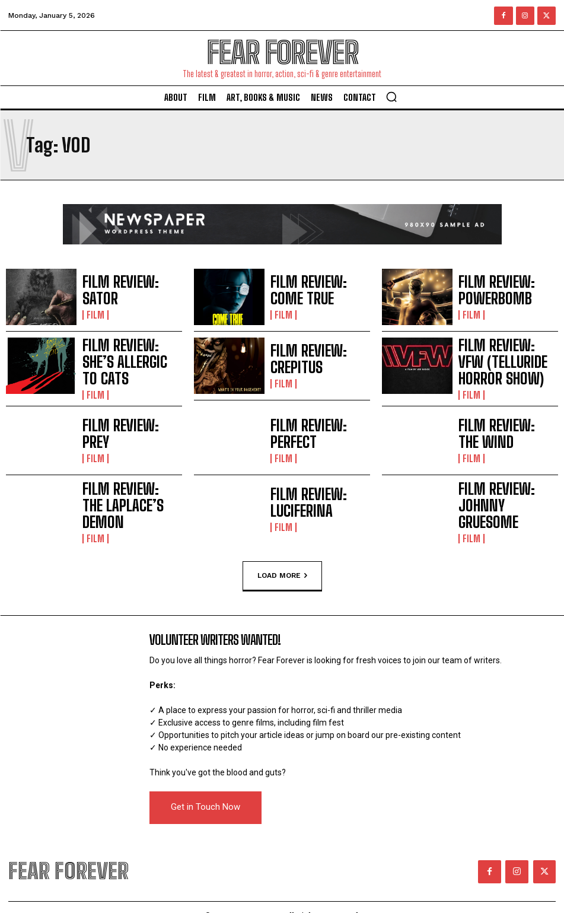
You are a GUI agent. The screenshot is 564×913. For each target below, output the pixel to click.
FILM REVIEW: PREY (117, 428)
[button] (391, 97)
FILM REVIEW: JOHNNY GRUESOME (499, 498)
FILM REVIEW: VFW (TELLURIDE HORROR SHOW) (507, 360)
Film (93, 304)
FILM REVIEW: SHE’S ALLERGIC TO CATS (118, 360)
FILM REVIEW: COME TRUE (317, 291)
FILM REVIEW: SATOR (119, 291)
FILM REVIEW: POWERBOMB (508, 291)
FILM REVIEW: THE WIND (502, 428)
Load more (282, 564)
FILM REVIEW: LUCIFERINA (317, 497)
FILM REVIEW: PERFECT (311, 428)
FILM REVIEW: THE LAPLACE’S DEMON (115, 498)
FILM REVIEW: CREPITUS (313, 359)
